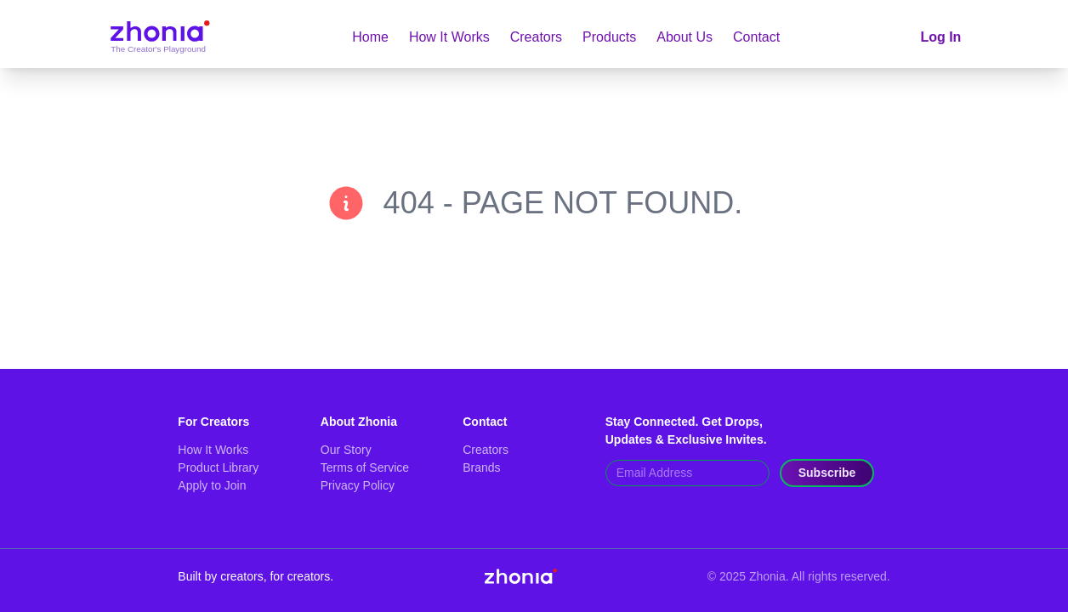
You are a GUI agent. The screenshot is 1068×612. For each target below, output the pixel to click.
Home (370, 37)
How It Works (449, 37)
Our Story (346, 449)
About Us (684, 37)
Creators (536, 37)
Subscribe (827, 472)
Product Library (218, 467)
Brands (481, 467)
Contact (756, 37)
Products (609, 37)
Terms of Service (365, 467)
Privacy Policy (358, 485)
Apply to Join (212, 485)
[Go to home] (159, 37)
